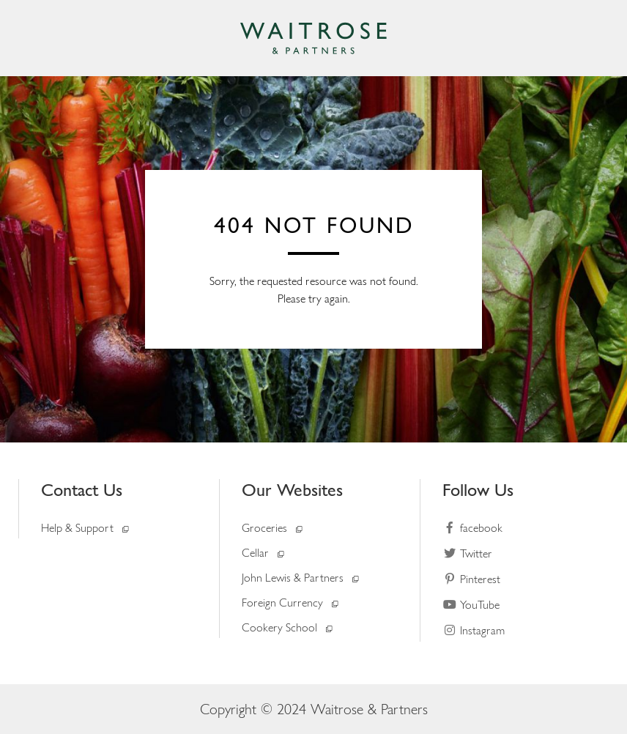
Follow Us (477, 489)
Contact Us (81, 489)
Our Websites (292, 489)
